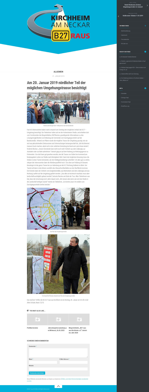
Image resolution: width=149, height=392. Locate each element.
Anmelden (123, 93)
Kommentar (32, 346)
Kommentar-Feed (125, 102)
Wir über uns (124, 43)
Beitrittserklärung (125, 31)
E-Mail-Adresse (64, 359)
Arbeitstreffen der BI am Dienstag (129, 74)
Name (31, 359)
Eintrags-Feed (124, 97)
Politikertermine (32, 328)
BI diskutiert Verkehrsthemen (128, 57)
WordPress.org (125, 106)
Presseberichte (125, 39)
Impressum (124, 35)
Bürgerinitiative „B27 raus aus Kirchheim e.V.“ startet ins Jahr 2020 (78, 330)
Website (31, 365)
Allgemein (58, 72)
